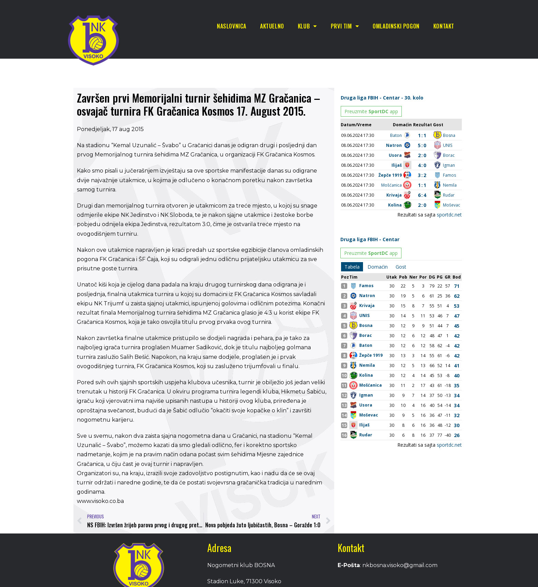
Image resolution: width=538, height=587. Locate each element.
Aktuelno (272, 26)
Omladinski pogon (396, 26)
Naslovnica (231, 26)
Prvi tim (345, 26)
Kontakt (443, 26)
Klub (307, 26)
